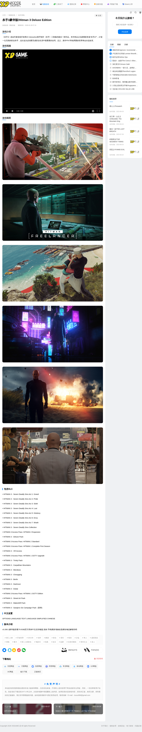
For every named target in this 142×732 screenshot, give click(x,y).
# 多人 (92, 642)
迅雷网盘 (37, 666)
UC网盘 (8, 672)
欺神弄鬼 (114, 78)
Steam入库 (128, 4)
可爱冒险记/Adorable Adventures (123, 75)
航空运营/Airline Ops (118, 57)
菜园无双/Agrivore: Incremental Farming (123, 50)
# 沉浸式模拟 (71, 642)
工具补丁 (58, 4)
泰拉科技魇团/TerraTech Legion (122, 71)
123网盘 (92, 666)
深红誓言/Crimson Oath (119, 64)
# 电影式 (37, 642)
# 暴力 (14, 642)
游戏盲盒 (121, 726)
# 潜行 (61, 638)
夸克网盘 (64, 666)
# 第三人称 (9, 638)
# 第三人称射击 (25, 642)
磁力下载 (22, 672)
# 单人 (84, 638)
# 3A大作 (30, 638)
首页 (33, 4)
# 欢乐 (53, 642)
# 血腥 (61, 642)
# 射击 (54, 638)
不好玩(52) (95, 650)
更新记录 (72, 4)
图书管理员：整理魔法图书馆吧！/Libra (123, 82)
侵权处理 (113, 726)
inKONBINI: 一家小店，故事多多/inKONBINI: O (123, 68)
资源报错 (98, 659)
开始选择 (125, 32)
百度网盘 (9, 666)
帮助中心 (85, 4)
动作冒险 (21, 15)
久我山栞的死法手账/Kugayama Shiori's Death (123, 85)
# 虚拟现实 (94, 638)
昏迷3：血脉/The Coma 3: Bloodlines (123, 60)
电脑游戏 (44, 4)
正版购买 (36, 672)
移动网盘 (78, 666)
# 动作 (38, 638)
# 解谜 (46, 638)
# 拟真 (46, 642)
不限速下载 (112, 4)
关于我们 (104, 726)
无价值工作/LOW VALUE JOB (121, 89)
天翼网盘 (23, 666)
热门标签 (129, 726)
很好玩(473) (72, 650)
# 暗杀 (69, 638)
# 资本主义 (83, 642)
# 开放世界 (20, 638)
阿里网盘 (50, 666)
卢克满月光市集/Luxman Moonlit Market (123, 53)
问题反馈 (138, 726)
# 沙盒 (77, 638)
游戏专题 (98, 4)
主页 (4, 15)
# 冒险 (7, 642)
